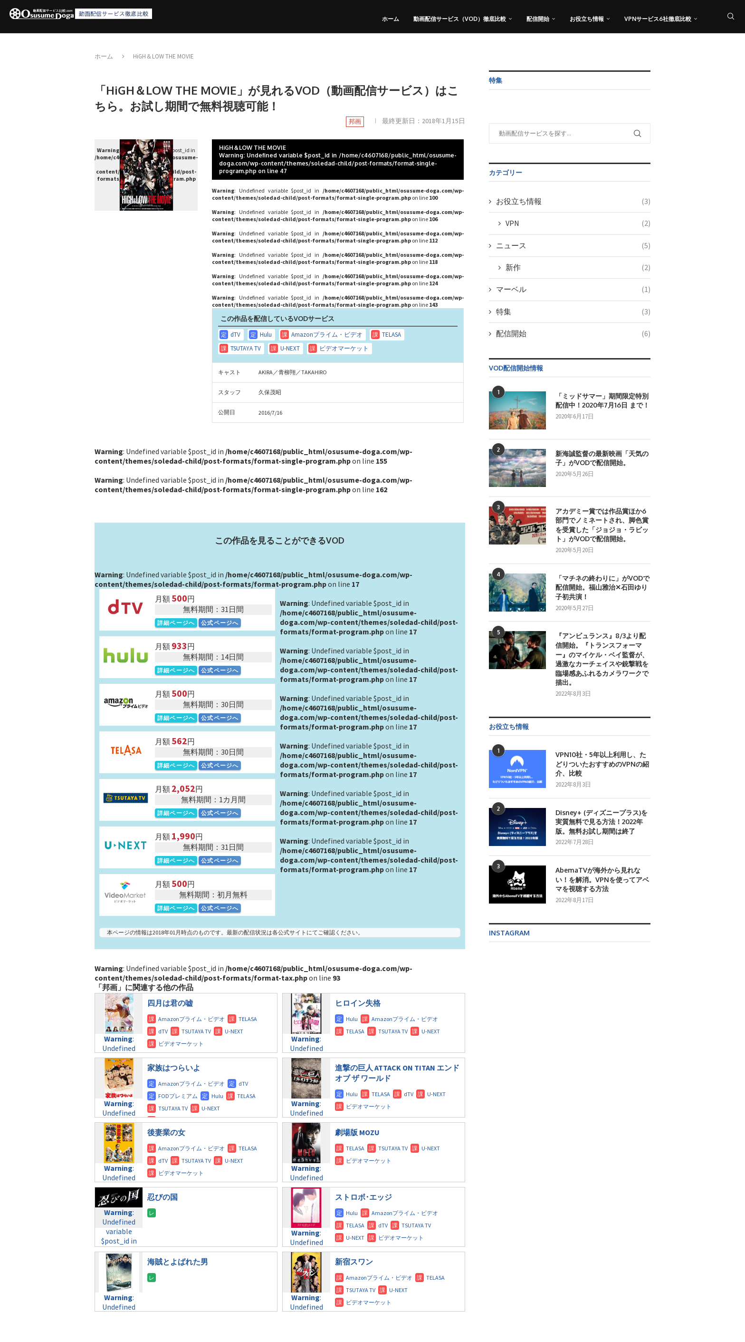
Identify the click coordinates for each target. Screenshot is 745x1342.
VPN (578, 223)
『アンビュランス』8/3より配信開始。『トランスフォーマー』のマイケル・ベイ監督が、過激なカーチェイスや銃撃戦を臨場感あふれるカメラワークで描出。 (602, 659)
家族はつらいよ (174, 1067)
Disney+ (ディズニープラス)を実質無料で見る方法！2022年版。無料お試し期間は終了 (601, 821)
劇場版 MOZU (357, 1132)
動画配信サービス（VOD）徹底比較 (459, 18)
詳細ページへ (176, 622)
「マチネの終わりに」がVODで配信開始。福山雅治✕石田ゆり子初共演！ (602, 587)
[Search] (730, 19)
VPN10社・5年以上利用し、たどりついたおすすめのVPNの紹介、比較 (602, 763)
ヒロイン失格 (358, 1003)
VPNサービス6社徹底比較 (657, 18)
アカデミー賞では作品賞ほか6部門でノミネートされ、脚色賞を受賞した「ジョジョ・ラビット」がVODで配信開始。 (602, 525)
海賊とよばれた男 (177, 1261)
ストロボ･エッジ (363, 1197)
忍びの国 (162, 1197)
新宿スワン (354, 1261)
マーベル (573, 289)
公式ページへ (220, 622)
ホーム (390, 18)
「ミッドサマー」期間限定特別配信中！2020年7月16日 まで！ (602, 400)
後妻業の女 (166, 1132)
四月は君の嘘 (170, 1003)
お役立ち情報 (587, 18)
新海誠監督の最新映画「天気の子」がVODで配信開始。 (602, 458)
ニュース (573, 245)
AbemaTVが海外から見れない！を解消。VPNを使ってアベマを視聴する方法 (602, 879)
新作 (578, 267)
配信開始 (537, 18)
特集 (573, 311)
